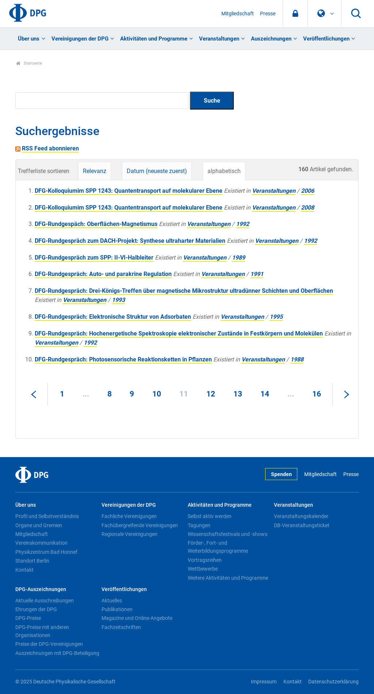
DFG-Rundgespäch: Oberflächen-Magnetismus (96, 224)
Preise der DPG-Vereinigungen (49, 644)
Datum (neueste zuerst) (157, 171)
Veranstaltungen (219, 38)
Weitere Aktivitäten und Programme (228, 578)
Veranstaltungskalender (301, 516)
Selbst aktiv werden (210, 516)
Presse (267, 14)
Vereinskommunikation (41, 543)
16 (316, 394)
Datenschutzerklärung (333, 682)
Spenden (281, 474)
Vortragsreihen (205, 560)
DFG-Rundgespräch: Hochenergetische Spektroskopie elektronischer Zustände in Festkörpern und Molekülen (179, 333)
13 (237, 394)
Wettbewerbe (203, 569)
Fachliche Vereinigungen (129, 516)
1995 (276, 316)
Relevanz (94, 171)
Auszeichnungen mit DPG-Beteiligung (57, 653)
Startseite (29, 63)
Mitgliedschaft (237, 14)
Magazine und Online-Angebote (137, 618)
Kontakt (24, 570)
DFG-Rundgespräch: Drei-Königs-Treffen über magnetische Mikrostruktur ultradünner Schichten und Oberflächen (184, 290)
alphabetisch (224, 171)
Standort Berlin (32, 561)
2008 (307, 207)
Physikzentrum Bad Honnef (46, 552)
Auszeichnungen (271, 38)
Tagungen (199, 525)
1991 (256, 274)
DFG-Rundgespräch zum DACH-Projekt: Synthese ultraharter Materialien (130, 240)
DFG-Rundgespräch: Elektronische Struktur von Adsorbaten (113, 316)
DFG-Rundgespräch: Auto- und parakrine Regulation (103, 274)
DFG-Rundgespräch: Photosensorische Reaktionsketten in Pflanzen (123, 359)
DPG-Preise (28, 618)
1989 (238, 257)
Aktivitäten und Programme (153, 38)
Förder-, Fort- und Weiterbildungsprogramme (218, 547)
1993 (118, 299)
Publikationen (117, 609)
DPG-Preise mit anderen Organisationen (42, 631)
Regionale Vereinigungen (129, 534)
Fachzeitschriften (121, 627)
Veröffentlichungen (326, 38)
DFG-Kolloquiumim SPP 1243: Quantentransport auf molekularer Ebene (128, 190)
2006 (307, 190)
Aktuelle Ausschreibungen (44, 600)
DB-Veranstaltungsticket (301, 525)
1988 (297, 359)
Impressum (263, 682)
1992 (242, 224)
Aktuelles (112, 600)
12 (210, 394)
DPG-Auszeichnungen (40, 589)
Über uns (28, 38)
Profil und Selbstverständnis (47, 516)
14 (264, 394)
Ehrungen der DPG (36, 609)
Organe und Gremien (38, 525)
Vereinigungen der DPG (79, 38)
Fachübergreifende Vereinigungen (140, 525)
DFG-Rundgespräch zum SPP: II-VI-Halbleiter (94, 257)
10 (156, 394)
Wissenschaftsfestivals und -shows (227, 534)
